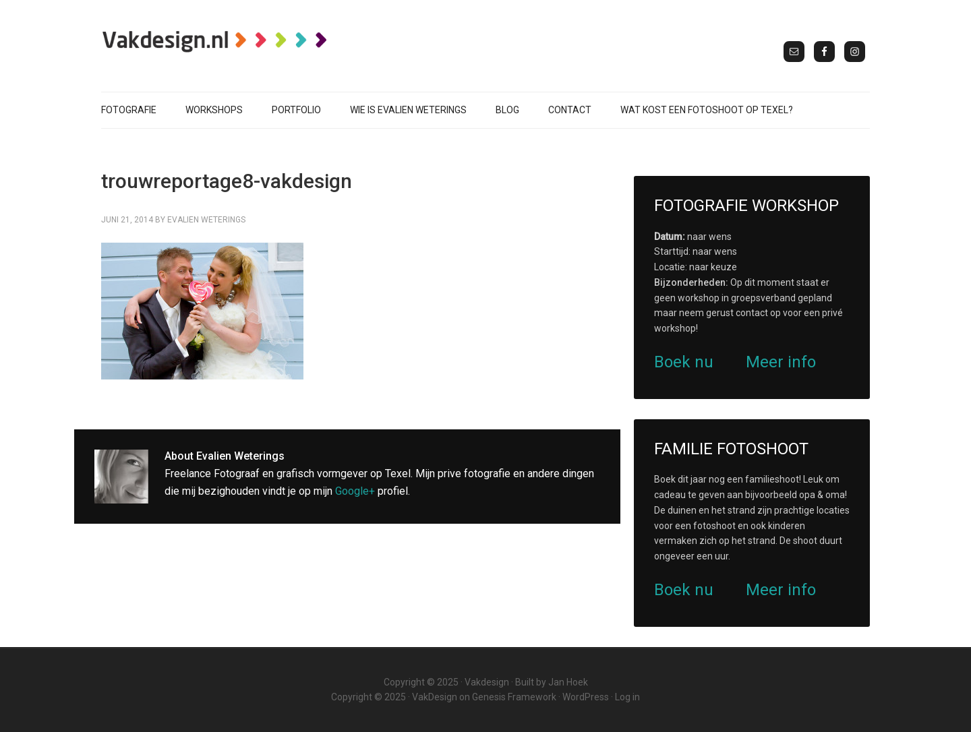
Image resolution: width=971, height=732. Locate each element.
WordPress (585, 697)
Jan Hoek (568, 682)
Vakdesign (487, 682)
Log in (627, 697)
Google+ (355, 491)
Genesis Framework (514, 697)
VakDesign (434, 697)
